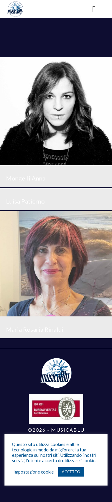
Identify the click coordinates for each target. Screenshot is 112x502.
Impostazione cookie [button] (33, 471)
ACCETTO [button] (71, 471)
